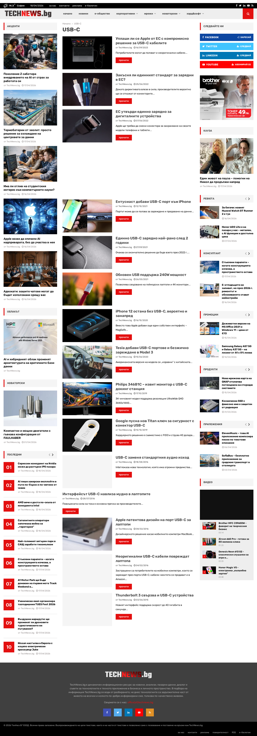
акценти (13, 26)
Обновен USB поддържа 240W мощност (151, 275)
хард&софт (194, 13)
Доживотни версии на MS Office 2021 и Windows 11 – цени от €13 (236, 328)
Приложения (212, 424)
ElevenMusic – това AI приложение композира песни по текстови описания (237, 438)
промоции (210, 314)
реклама (77, 5)
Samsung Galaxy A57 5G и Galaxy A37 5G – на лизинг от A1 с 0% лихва (237, 349)
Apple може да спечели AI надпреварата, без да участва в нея (29, 240)
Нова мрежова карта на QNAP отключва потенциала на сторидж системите (237, 383)
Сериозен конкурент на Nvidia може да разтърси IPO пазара (37, 465)
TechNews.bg (125, 47)
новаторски (169, 13)
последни (14, 454)
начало (67, 13)
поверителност (220, 732)
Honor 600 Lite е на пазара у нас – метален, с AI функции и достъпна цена (237, 231)
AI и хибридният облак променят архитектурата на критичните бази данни (29, 363)
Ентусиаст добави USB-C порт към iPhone (153, 201)
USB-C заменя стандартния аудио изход (152, 457)
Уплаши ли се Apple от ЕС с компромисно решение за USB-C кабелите (152, 40)
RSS (234, 732)
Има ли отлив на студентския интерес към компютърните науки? (29, 187)
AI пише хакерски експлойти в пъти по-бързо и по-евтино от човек (37, 484)
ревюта (208, 198)
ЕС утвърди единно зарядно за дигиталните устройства (144, 113)
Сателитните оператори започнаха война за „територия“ (33, 523)
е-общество (102, 13)
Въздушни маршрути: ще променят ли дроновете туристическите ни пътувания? (33, 624)
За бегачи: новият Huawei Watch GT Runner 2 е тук (237, 211)
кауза (207, 130)
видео (208, 482)
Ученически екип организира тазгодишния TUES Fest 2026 (36, 603)
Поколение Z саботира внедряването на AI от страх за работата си (26, 77)
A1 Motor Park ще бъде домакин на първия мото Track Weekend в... (37, 583)
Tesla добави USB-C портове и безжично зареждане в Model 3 (152, 350)
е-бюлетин (91, 5)
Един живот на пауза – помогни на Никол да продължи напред (225, 180)
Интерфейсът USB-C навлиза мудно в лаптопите (106, 494)
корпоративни (125, 13)
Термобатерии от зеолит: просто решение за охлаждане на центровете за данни (27, 133)
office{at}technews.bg (140, 702)
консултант (212, 253)
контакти (64, 5)
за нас (52, 5)
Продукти (210, 369)
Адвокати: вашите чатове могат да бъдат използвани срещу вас (29, 293)
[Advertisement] (128, 171)
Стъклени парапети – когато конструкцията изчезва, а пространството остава (36, 562)
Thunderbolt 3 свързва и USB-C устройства (155, 595)
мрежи (148, 13)
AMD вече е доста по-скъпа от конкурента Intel (37, 504)
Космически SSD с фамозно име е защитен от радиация (237, 404)
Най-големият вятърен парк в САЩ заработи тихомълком (37, 543)
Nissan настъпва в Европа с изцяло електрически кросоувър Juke (35, 646)
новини (83, 13)
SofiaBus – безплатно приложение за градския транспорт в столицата (236, 460)
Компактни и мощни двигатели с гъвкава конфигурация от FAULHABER (27, 434)
